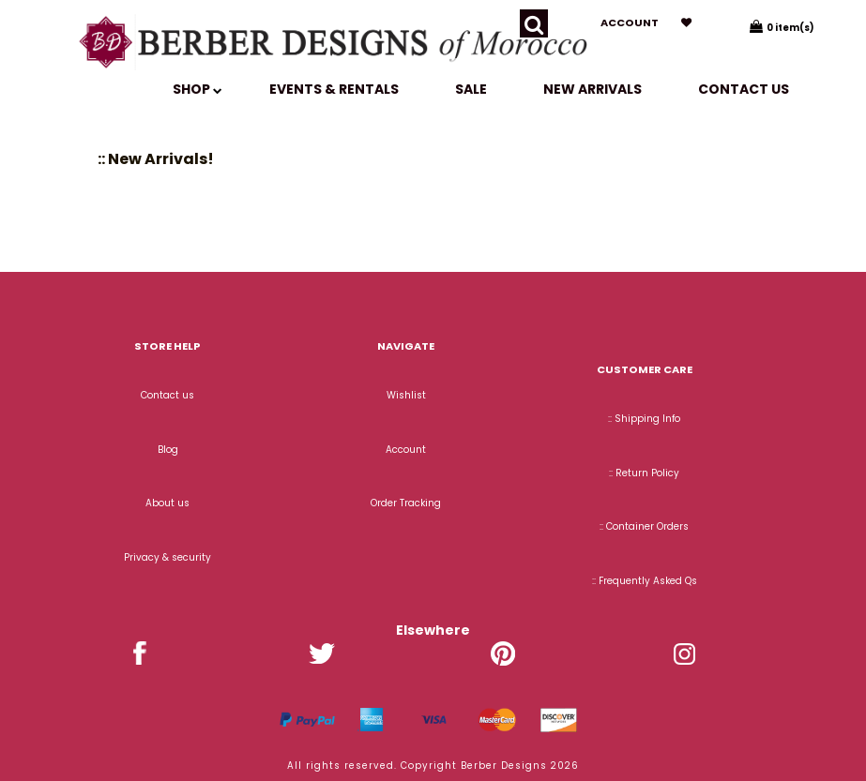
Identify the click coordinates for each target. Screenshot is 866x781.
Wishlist (406, 395)
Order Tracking (406, 503)
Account (629, 22)
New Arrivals (592, 89)
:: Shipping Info (644, 419)
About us (167, 503)
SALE (471, 89)
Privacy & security (167, 557)
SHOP (197, 89)
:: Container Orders (644, 526)
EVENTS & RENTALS (334, 89)
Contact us (743, 89)
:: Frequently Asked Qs (644, 581)
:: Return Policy (644, 473)
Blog (168, 450)
